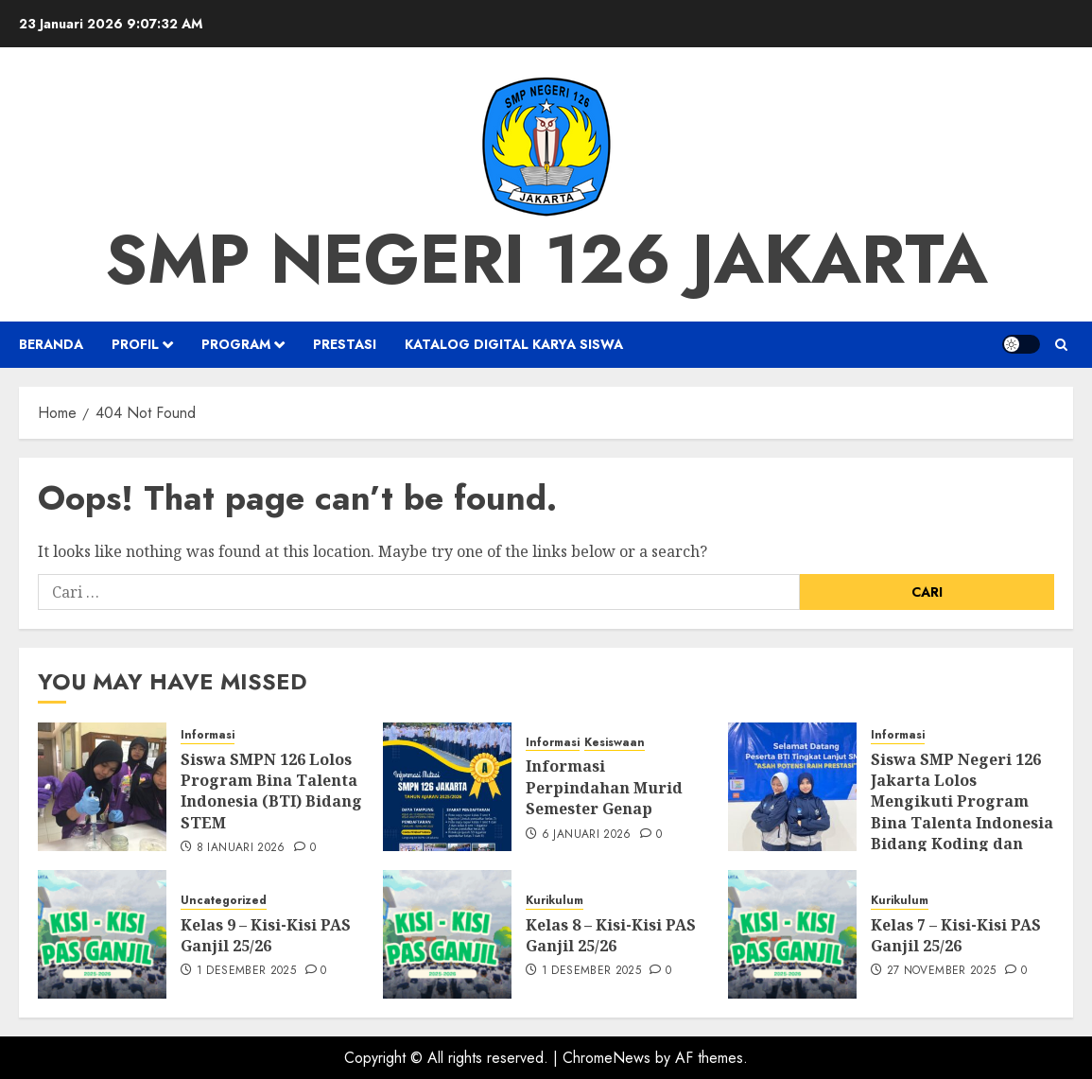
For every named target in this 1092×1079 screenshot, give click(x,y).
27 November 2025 (942, 971)
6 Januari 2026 (587, 835)
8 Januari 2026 (241, 848)
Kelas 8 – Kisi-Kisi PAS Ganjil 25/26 (611, 935)
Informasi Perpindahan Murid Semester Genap (604, 787)
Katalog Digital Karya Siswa (514, 344)
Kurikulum (554, 901)
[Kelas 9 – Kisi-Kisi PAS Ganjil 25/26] (102, 934)
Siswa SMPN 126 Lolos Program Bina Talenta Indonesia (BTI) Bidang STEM (271, 791)
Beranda (51, 344)
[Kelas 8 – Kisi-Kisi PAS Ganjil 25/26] (447, 934)
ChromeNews (606, 1058)
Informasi (207, 735)
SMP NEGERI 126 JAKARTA (546, 259)
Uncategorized (224, 901)
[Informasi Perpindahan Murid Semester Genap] (447, 786)
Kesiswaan (614, 743)
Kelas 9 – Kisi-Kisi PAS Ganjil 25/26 (266, 935)
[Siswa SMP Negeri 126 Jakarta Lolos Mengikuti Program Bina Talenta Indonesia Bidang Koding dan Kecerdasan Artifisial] (792, 786)
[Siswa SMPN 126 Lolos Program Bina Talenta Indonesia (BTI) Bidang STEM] (102, 786)
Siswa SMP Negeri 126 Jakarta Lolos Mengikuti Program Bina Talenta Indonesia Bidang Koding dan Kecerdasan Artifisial (962, 812)
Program (235, 344)
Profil (135, 344)
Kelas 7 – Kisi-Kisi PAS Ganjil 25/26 (956, 935)
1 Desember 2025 (246, 971)
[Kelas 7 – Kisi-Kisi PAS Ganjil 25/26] (792, 934)
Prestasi (344, 344)
